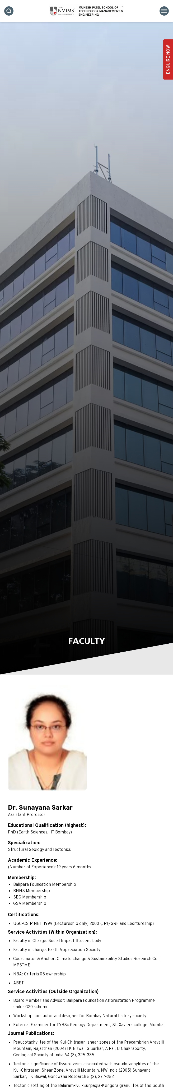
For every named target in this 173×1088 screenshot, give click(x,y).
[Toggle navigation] (164, 11)
